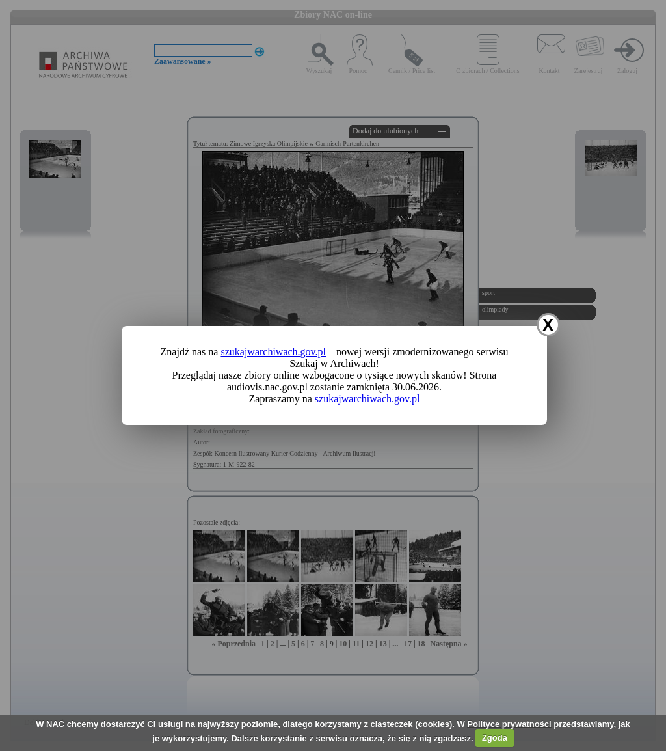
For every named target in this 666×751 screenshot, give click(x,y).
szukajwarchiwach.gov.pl (273, 351)
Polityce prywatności (509, 724)
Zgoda (494, 738)
